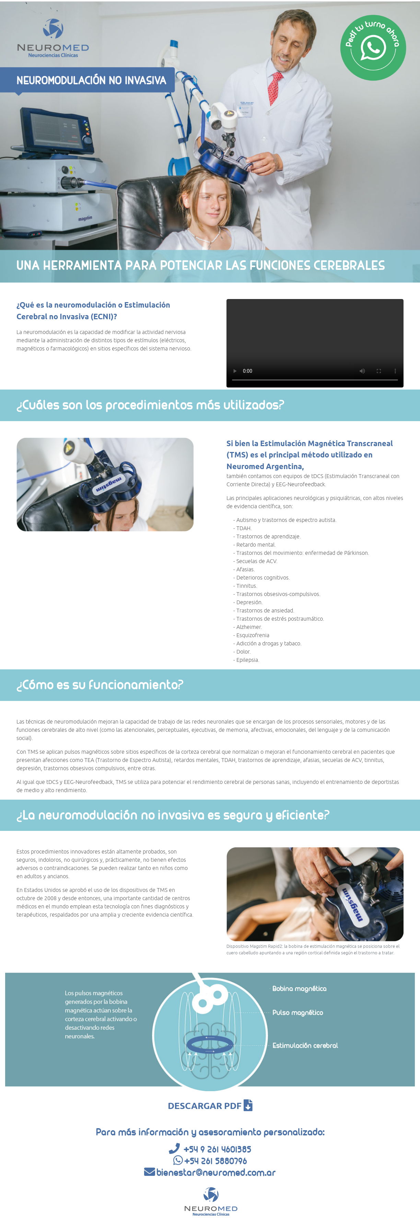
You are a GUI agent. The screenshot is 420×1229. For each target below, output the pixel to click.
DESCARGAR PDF (210, 1105)
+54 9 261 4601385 (217, 1149)
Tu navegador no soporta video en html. (315, 343)
